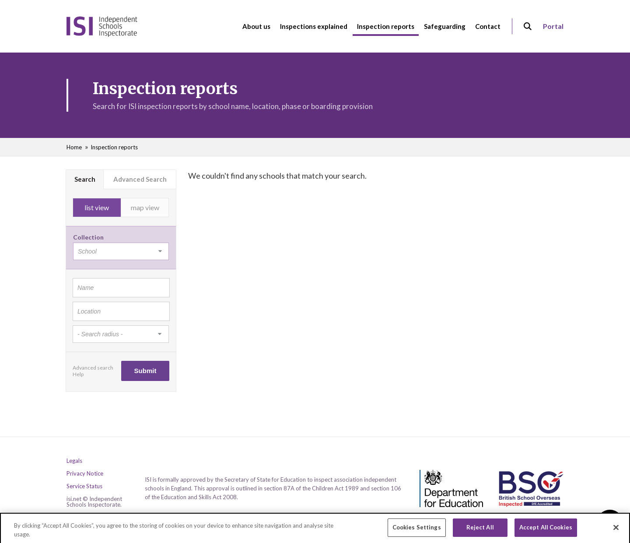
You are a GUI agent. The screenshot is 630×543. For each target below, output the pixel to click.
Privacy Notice (84, 473)
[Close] (616, 530)
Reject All (480, 530)
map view (145, 207)
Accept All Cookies (545, 530)
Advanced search (93, 367)
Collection (88, 237)
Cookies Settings (416, 530)
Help (78, 374)
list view (96, 207)
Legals (74, 461)
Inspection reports (114, 147)
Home (74, 147)
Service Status (84, 486)
